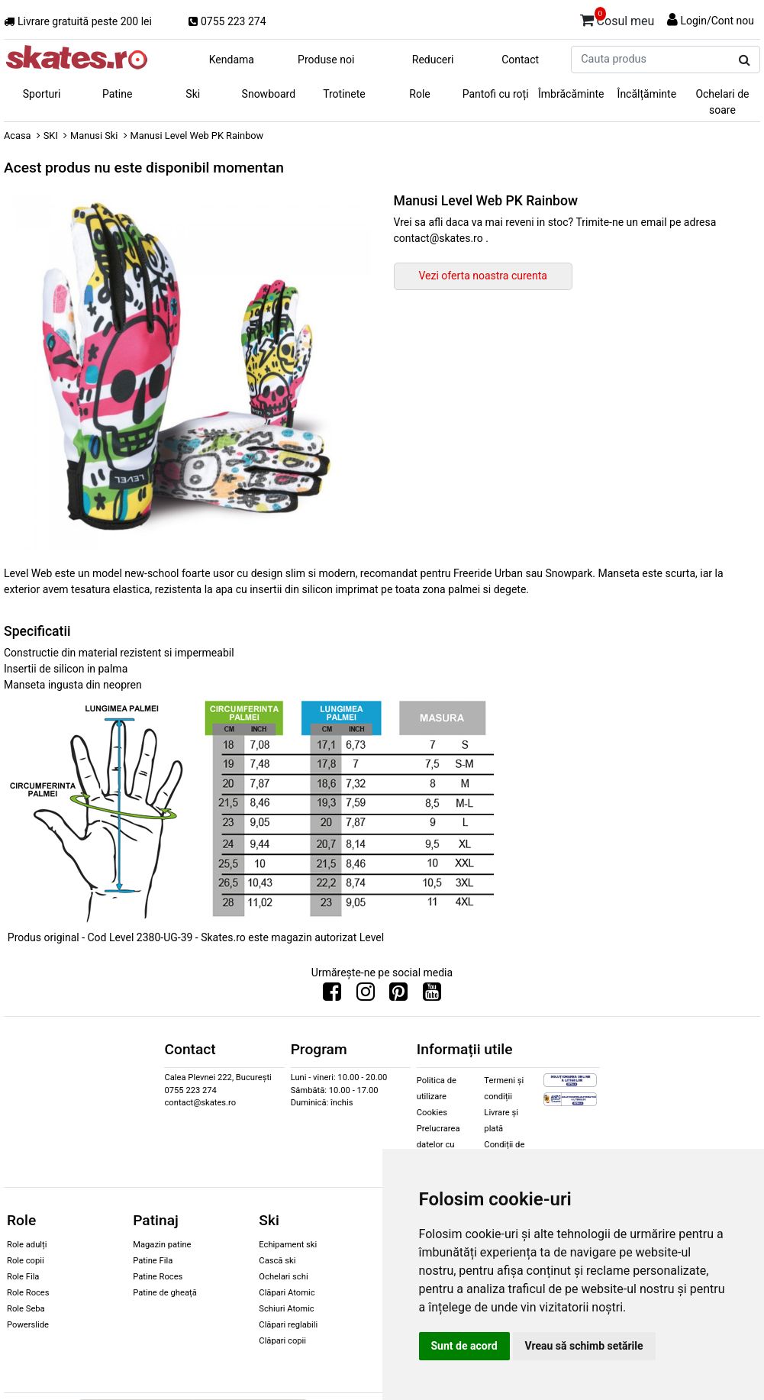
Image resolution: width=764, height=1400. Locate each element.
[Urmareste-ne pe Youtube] (432, 995)
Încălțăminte (647, 94)
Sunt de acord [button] (464, 1346)
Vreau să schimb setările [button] (584, 1346)
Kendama (231, 59)
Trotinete (344, 94)
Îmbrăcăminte (571, 94)
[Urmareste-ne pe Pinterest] (398, 995)
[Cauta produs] (744, 60)
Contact (520, 59)
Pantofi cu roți (496, 94)
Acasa (17, 135)
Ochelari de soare (722, 102)
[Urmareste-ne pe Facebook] (332, 995)
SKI (51, 135)
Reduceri (433, 59)
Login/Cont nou (717, 21)
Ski (192, 94)
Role (419, 94)
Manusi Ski (94, 135)
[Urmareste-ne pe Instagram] (365, 995)
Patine (117, 94)
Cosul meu (617, 18)
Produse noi (326, 59)
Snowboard (269, 94)
